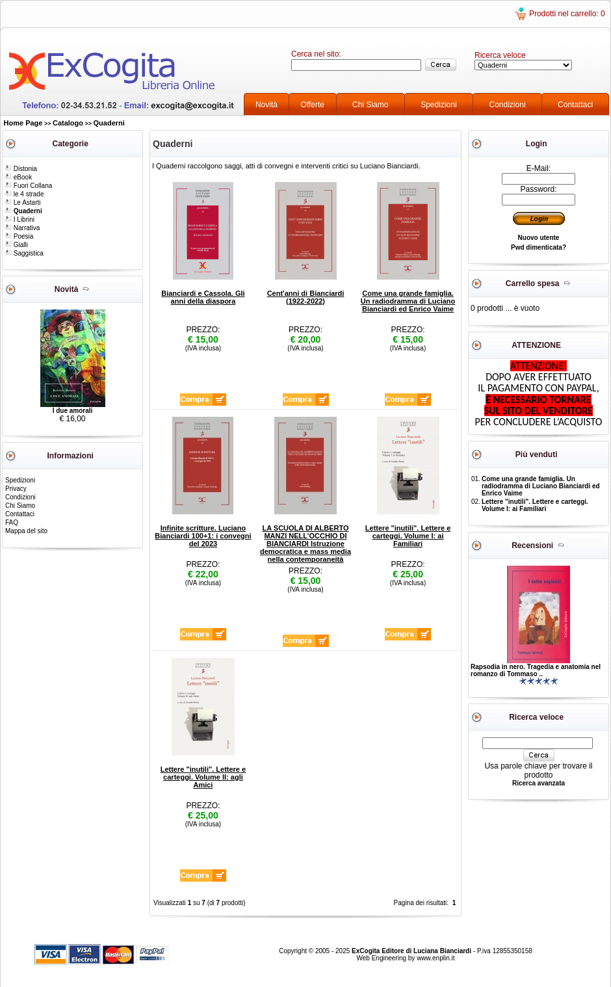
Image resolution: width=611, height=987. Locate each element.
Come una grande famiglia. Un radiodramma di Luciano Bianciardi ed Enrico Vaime (408, 301)
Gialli (16, 244)
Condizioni (507, 104)
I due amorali (73, 410)
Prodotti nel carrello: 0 (567, 13)
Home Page (23, 123)
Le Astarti (22, 202)
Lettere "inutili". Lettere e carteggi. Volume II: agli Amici (203, 777)
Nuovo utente (539, 237)
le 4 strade (24, 194)
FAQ (11, 522)
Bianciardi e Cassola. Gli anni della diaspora (202, 297)
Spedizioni (438, 104)
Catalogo (68, 123)
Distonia (21, 168)
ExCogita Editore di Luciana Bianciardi (412, 950)
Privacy (16, 488)
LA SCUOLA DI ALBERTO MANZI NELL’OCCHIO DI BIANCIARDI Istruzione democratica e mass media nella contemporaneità (305, 543)
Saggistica (24, 253)
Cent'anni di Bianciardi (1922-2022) (305, 297)
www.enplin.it (435, 958)
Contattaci (575, 104)
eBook (18, 177)
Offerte (312, 104)
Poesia (19, 236)
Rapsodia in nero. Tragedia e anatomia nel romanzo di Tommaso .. (536, 670)
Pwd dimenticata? (538, 247)
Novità (266, 104)
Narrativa (22, 227)
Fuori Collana (28, 185)
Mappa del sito (26, 530)
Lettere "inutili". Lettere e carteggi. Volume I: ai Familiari (407, 535)
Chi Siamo (370, 104)
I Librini (19, 219)
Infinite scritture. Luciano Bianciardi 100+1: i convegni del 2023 (203, 535)
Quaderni (109, 123)
